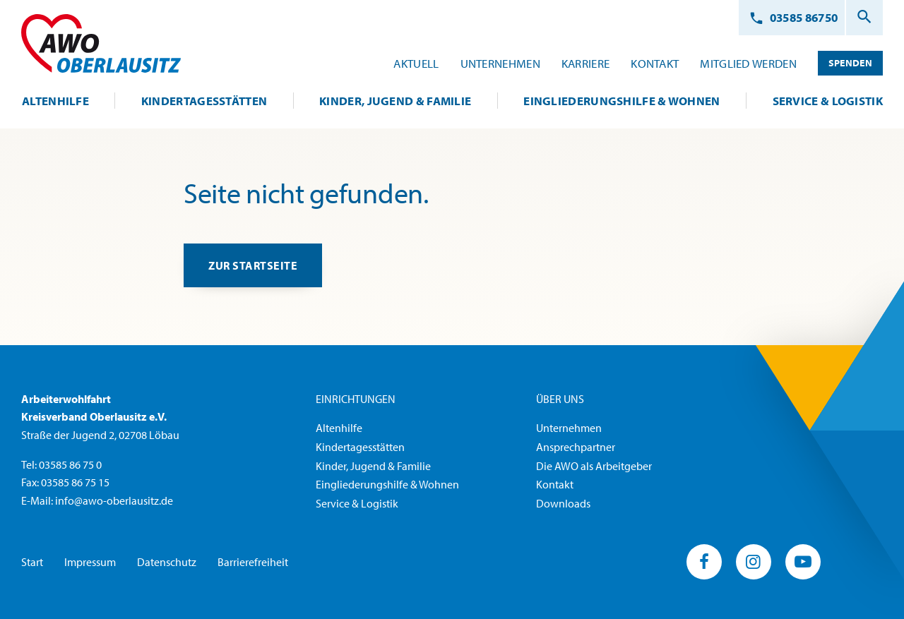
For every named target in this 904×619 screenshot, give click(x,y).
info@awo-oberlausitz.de (114, 501)
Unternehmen (569, 428)
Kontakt (554, 485)
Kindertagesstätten (360, 447)
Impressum (90, 562)
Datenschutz (166, 562)
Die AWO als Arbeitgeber (594, 466)
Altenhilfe (339, 428)
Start (32, 562)
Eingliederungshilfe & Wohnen (387, 485)
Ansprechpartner (575, 447)
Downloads (563, 504)
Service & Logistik (357, 504)
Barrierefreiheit (253, 562)
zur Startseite (254, 266)
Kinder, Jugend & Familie (373, 466)
